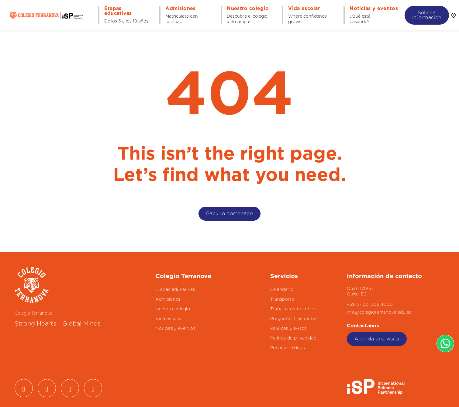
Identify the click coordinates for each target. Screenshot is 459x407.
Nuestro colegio (172, 308)
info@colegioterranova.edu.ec (379, 312)
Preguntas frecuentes (293, 318)
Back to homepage (229, 213)
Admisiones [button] (180, 8)
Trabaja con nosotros (293, 308)
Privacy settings (287, 347)
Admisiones (167, 299)
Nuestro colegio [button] (248, 8)
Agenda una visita (376, 339)
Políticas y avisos (288, 328)
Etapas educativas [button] (118, 11)
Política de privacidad (293, 338)
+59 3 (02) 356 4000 (370, 304)
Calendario (281, 289)
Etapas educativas (175, 289)
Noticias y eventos (175, 328)
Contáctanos (364, 326)
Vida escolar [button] (304, 8)
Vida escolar (168, 318)
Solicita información (427, 15)
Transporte (282, 299)
